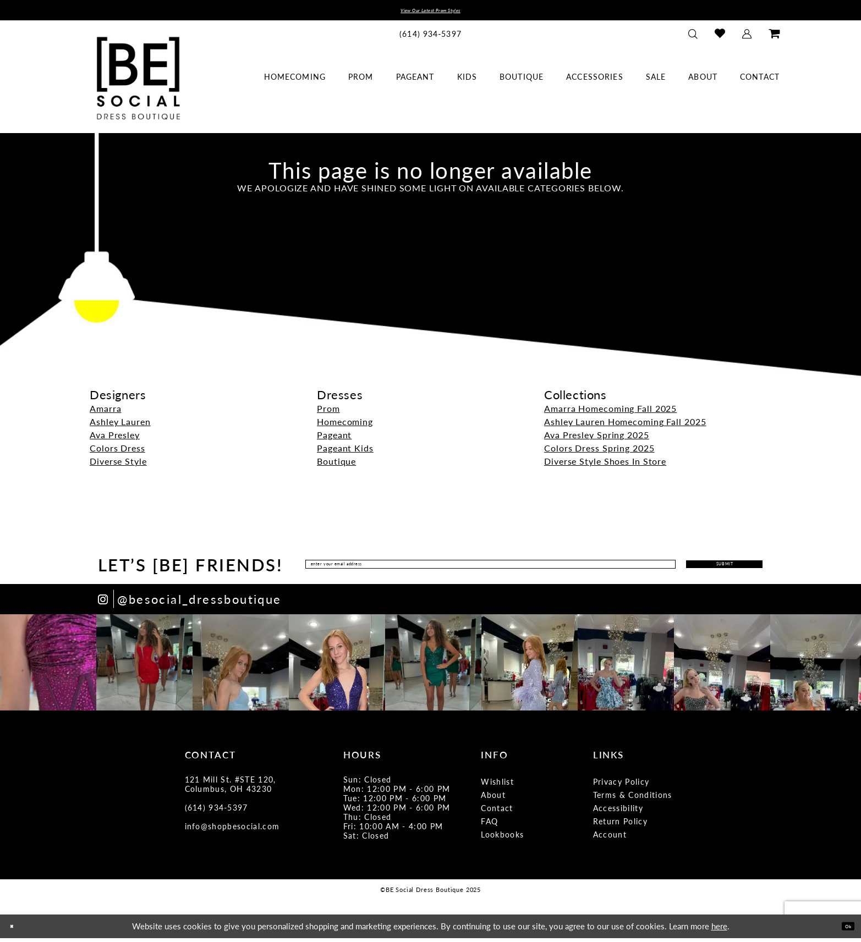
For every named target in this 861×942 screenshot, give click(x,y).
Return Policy (620, 825)
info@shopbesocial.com (232, 830)
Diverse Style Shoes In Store (605, 465)
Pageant (334, 439)
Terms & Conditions (632, 799)
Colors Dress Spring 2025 (599, 452)
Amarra (105, 412)
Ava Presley (115, 439)
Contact (497, 812)
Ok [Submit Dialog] (843, 929)
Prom (328, 412)
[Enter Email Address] (455, 568)
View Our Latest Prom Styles (430, 12)
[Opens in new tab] (190, 603)
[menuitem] (430, 37)
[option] (48, 667)
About (493, 799)
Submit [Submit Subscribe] (694, 568)
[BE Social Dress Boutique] (138, 82)
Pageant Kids (345, 452)
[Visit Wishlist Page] (720, 37)
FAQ (489, 825)
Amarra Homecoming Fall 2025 (610, 412)
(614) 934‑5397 (216, 811)
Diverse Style (118, 465)
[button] (747, 37)
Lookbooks (502, 838)
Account (610, 838)
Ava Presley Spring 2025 (596, 439)
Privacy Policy (621, 785)
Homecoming (345, 426)
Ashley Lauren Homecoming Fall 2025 (625, 426)
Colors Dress (117, 452)
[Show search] (693, 37)
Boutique (336, 465)
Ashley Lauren (120, 426)
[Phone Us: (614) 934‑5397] (430, 37)
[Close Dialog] (16, 930)
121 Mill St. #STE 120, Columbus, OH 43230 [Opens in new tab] (230, 788)
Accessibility (618, 812)
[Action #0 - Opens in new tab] (48, 667)
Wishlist (497, 785)
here (719, 930)
